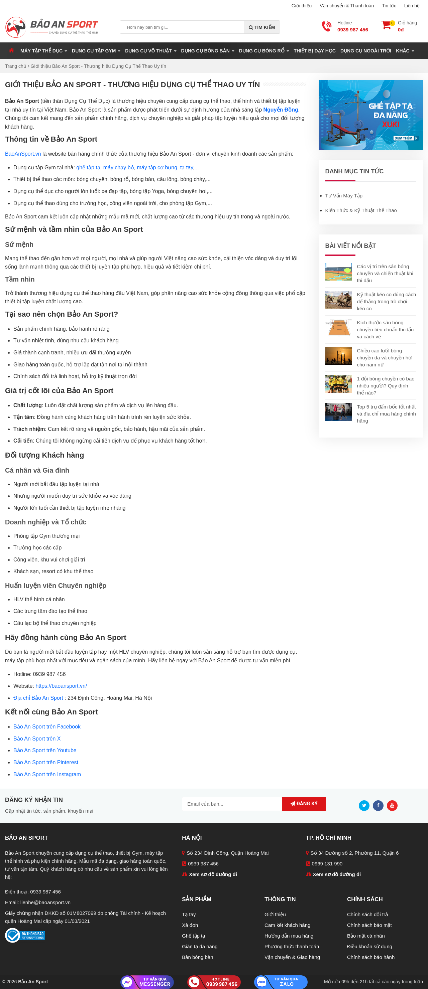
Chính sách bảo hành (371, 957)
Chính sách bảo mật (369, 925)
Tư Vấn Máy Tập (344, 195)
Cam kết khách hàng (287, 925)
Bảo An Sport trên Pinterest (45, 762)
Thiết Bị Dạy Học (315, 50)
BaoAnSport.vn (23, 154)
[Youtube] (394, 805)
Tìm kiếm (262, 27)
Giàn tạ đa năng (199, 946)
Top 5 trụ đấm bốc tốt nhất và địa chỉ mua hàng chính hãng (386, 414)
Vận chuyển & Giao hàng (292, 957)
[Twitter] (366, 805)
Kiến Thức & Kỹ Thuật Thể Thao (361, 210)
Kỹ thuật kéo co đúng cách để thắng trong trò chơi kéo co (386, 301)
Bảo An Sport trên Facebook (47, 726)
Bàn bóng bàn (197, 957)
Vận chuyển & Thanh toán (347, 5)
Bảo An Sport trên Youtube (45, 750)
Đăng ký (304, 804)
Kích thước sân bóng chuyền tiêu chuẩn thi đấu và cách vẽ (385, 329)
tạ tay (186, 167)
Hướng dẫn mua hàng (288, 936)
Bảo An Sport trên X (37, 738)
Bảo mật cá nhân (366, 936)
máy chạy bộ (118, 167)
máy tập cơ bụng (157, 167)
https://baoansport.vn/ (61, 686)
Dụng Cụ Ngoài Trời (365, 50)
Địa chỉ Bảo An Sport (38, 698)
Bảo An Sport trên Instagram (47, 774)
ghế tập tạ (88, 167)
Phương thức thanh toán (291, 946)
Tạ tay (189, 914)
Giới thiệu (302, 5)
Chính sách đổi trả (367, 914)
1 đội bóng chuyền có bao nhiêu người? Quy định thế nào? (386, 385)
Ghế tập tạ (193, 936)
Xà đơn (190, 925)
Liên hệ (412, 5)
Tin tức (389, 5)
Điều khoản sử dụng (369, 946)
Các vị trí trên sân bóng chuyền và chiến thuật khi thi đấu (385, 273)
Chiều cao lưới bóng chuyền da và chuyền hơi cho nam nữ (385, 357)
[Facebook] (380, 805)
